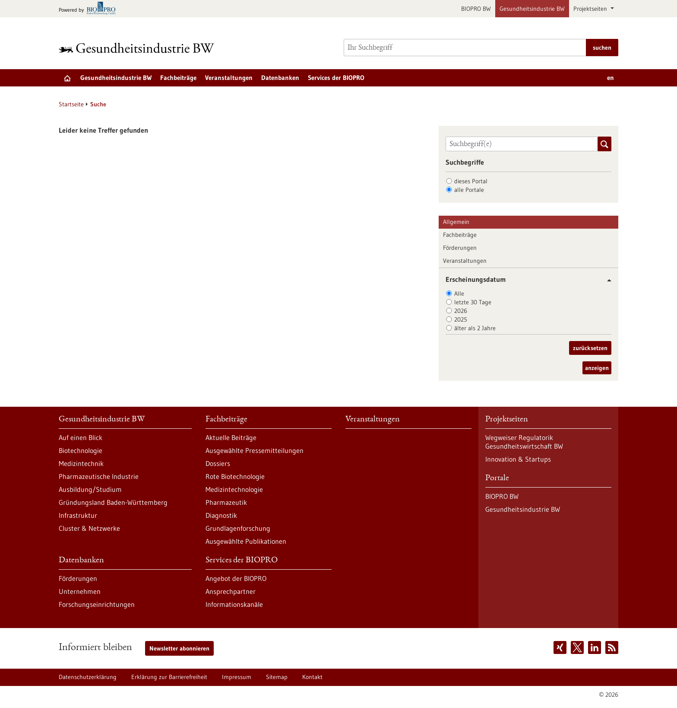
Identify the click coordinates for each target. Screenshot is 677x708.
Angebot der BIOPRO (236, 578)
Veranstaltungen (229, 77)
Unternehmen (80, 591)
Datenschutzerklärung (88, 677)
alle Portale (469, 190)
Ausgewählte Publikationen (246, 541)
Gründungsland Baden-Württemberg (113, 502)
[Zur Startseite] (138, 47)
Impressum (236, 677)
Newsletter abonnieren (179, 648)
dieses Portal (470, 181)
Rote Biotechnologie (235, 476)
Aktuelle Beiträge (231, 437)
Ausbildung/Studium (90, 489)
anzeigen (597, 368)
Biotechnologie (80, 450)
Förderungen (460, 248)
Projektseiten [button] (591, 9)
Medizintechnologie (234, 489)
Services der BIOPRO (336, 77)
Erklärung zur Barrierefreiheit (169, 677)
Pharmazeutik (226, 502)
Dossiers (218, 463)
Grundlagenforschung (238, 528)
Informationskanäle (234, 604)
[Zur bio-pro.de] (89, 9)
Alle (459, 293)
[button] (606, 280)
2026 (460, 311)
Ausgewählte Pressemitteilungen (255, 450)
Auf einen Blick (80, 437)
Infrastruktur (78, 515)
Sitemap (277, 677)
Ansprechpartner (231, 591)
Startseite (71, 104)
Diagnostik (221, 515)
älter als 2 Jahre (475, 328)
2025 (460, 319)
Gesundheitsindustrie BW (532, 9)
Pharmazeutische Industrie (99, 476)
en (610, 77)
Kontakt (312, 677)
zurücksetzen (590, 348)
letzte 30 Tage (472, 302)
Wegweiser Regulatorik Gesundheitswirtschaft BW (524, 441)
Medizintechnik (81, 463)
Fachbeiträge (178, 77)
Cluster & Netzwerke (89, 528)
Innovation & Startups (518, 459)
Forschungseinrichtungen (97, 604)
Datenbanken (280, 77)
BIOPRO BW (476, 9)
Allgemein (456, 222)
